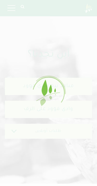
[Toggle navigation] (11, 8)
